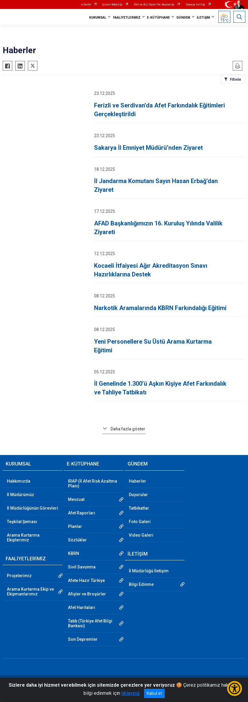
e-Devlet (86, 4)
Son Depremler (83, 639)
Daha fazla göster (128, 428)
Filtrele (235, 79)
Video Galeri (141, 535)
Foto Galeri (140, 521)
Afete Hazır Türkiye (86, 580)
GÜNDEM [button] (183, 18)
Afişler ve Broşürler (87, 594)
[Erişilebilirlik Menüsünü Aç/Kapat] (234, 688)
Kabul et (154, 693)
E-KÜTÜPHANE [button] (158, 18)
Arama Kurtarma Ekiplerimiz (23, 537)
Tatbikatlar (139, 508)
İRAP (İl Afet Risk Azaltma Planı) (92, 483)
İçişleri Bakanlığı (112, 4)
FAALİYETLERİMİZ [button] (127, 18)
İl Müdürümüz (20, 494)
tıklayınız (130, 693)
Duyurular (138, 494)
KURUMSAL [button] (98, 18)
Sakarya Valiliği (195, 4)
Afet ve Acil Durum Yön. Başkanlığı (154, 4)
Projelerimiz (19, 575)
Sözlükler (77, 540)
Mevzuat (76, 499)
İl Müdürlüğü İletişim (149, 570)
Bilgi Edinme (141, 584)
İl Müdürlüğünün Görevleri (32, 508)
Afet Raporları (81, 513)
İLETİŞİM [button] (203, 18)
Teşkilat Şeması (22, 521)
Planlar (75, 526)
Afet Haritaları (81, 607)
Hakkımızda (18, 481)
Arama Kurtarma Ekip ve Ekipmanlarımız (30, 591)
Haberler (137, 481)
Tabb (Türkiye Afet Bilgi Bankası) (90, 623)
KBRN (73, 553)
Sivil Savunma (82, 567)
